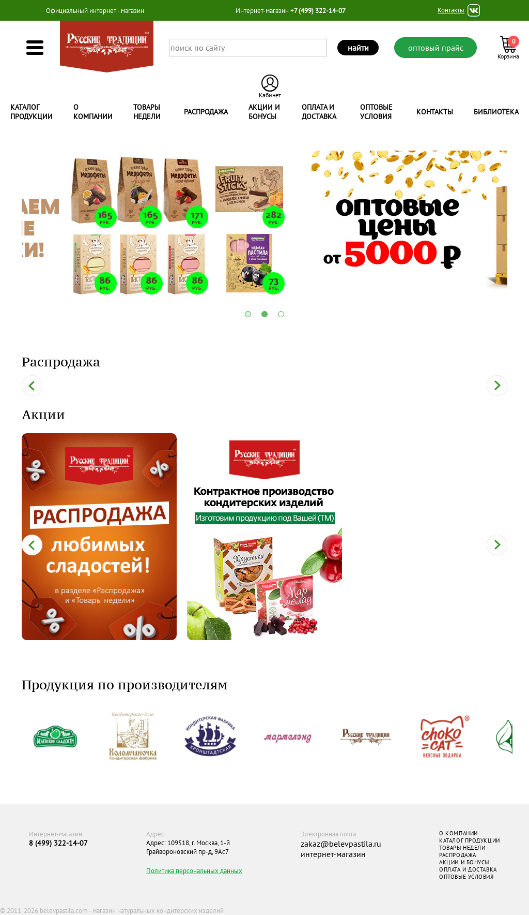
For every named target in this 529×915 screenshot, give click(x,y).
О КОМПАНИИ (458, 833)
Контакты (451, 10)
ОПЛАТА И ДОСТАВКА (467, 869)
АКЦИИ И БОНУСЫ (464, 862)
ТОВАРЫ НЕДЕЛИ (462, 847)
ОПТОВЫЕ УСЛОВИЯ (466, 876)
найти (358, 47)
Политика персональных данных (194, 870)
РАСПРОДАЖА (457, 855)
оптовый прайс (435, 47)
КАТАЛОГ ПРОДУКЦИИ (469, 840)
